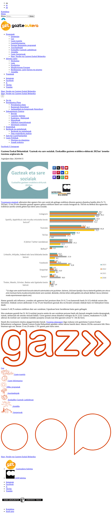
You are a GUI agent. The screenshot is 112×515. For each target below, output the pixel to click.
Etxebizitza (15, 65)
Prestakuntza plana (18, 105)
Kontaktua (5, 12)
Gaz (12, 39)
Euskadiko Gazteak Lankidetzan (23, 50)
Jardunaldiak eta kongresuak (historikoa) (27, 109)
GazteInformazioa (18, 43)
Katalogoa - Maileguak (20, 118)
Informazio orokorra (19, 125)
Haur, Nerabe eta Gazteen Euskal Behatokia (28, 56)
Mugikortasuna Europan (20, 67)
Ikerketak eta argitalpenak (21, 131)
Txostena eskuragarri (54, 322)
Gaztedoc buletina (18, 116)
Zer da (8, 100)
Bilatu (3, 14)
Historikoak (15, 120)
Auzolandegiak (17, 47)
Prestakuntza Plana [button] (13, 102)
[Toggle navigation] (2, 96)
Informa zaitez (11, 59)
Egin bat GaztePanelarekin (16, 136)
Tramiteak (10, 74)
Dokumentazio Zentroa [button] (15, 111)
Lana (13, 63)
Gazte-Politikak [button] (12, 138)
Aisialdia (14, 52)
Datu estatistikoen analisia (21, 133)
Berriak (14, 113)
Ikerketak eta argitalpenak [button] (16, 129)
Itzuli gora (10, 511)
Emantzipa (15, 36)
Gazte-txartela (16, 41)
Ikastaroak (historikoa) (20, 107)
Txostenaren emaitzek (9, 202)
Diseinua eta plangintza (20, 140)
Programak (10, 34)
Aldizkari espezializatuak (21, 122)
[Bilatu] (17, 16)
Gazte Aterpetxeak (18, 54)
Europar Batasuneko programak (23, 45)
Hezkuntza (15, 61)
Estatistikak (10, 127)
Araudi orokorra (17, 142)
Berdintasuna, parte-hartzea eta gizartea (26, 70)
